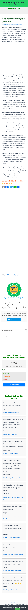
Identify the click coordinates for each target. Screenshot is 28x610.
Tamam (17, 608)
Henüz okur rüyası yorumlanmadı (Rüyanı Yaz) (12, 24)
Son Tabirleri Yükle (14, 384)
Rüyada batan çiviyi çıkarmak (11, 412)
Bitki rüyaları (10, 275)
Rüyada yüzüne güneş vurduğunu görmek (12, 517)
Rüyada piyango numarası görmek (12, 570)
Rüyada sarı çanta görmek (10, 434)
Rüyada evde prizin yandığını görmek (13, 478)
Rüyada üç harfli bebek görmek (11, 590)
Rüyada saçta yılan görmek (10, 453)
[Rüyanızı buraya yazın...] (14, 330)
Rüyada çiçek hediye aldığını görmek (13, 554)
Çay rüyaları (17, 275)
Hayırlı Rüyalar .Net (14, 2)
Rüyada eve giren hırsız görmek (11, 537)
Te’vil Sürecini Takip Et (14, 320)
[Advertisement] (14, 58)
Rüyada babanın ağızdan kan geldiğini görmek (13, 498)
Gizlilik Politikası (14, 602)
